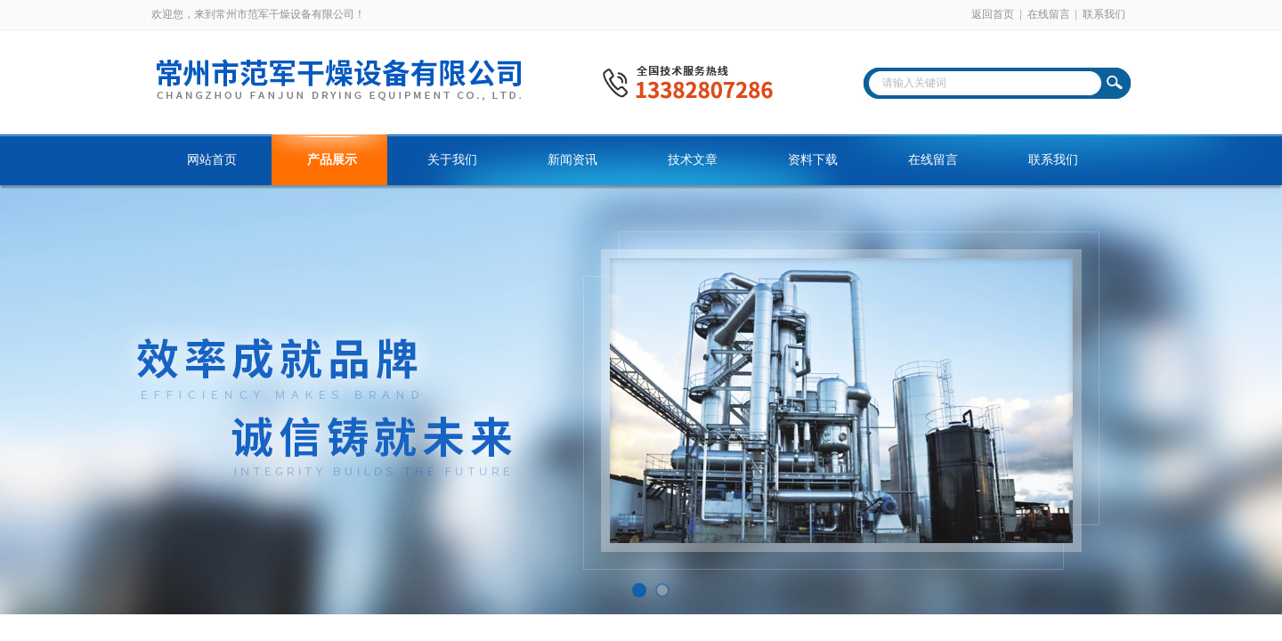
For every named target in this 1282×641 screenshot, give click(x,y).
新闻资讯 (572, 159)
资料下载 (813, 159)
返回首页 (992, 14)
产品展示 (332, 159)
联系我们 (1104, 14)
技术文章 (693, 159)
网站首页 (212, 159)
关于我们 (452, 159)
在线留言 (1048, 14)
